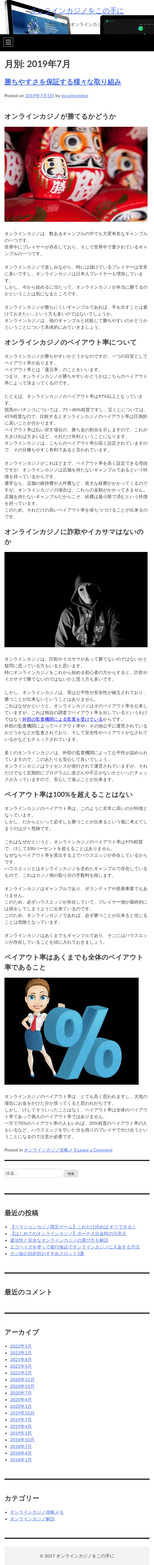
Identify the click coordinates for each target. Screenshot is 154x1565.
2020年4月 (21, 1399)
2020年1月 (21, 1406)
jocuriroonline (74, 95)
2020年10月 (22, 1386)
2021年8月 (21, 1359)
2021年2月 (21, 1372)
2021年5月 (21, 1366)
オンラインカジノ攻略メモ (50, 1149)
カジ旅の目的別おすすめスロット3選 (47, 1253)
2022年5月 (21, 1346)
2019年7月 (21, 1419)
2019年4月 (21, 1426)
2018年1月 (21, 1459)
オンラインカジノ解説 (32, 1518)
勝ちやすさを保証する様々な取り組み (62, 81)
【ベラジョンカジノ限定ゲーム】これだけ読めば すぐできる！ (73, 1226)
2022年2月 (21, 1352)
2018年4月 (21, 1453)
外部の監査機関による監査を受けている (62, 719)
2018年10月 (22, 1439)
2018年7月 (21, 1446)
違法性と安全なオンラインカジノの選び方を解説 (59, 1240)
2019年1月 (21, 1432)
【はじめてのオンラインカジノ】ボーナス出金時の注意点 (68, 1233)
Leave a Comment (94, 1149)
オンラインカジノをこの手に (77, 10)
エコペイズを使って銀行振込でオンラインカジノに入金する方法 (75, 1246)
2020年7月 (21, 1392)
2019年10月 (22, 1412)
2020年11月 (22, 1379)
